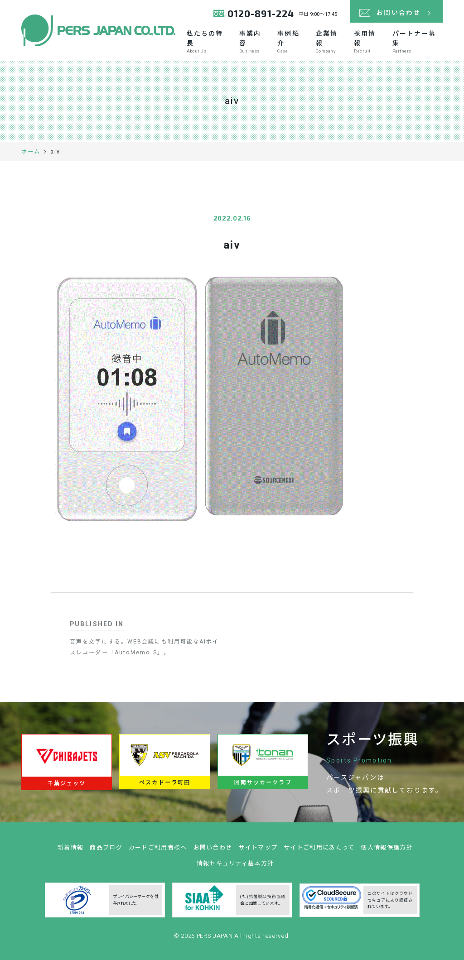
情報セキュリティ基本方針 (235, 867)
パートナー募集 (417, 41)
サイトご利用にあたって (319, 851)
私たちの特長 (208, 41)
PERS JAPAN (215, 940)
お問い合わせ (212, 851)
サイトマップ (257, 851)
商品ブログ (106, 851)
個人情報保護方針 (386, 851)
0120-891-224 (260, 13)
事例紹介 (291, 41)
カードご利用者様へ (158, 851)
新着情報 (70, 851)
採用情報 (368, 41)
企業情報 (330, 41)
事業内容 (253, 41)
